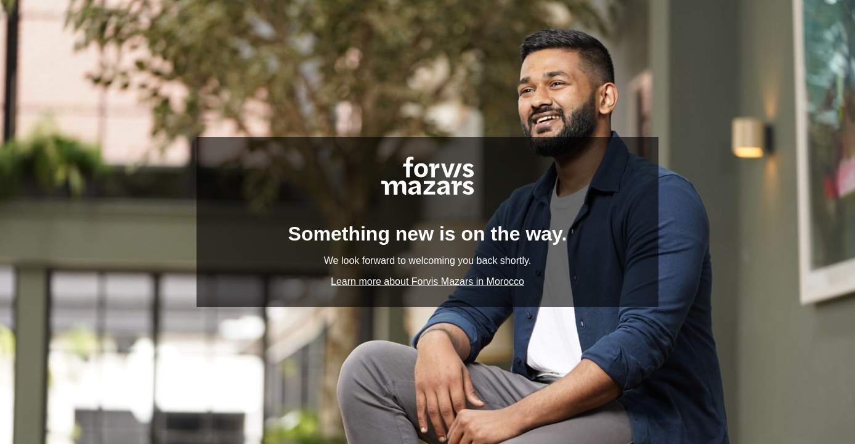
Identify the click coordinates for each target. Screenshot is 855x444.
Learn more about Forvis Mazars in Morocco (427, 281)
